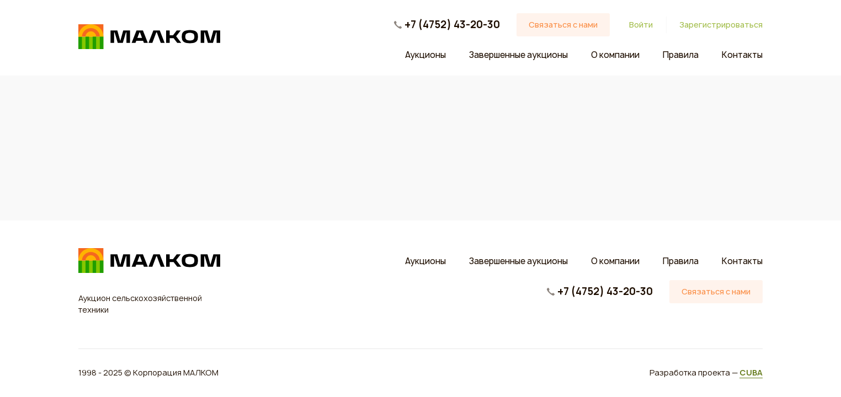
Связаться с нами (563, 24)
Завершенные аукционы (518, 55)
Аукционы (425, 55)
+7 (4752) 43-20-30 (452, 25)
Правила (681, 55)
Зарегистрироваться (721, 25)
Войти (641, 25)
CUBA (751, 372)
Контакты (742, 55)
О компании (615, 55)
